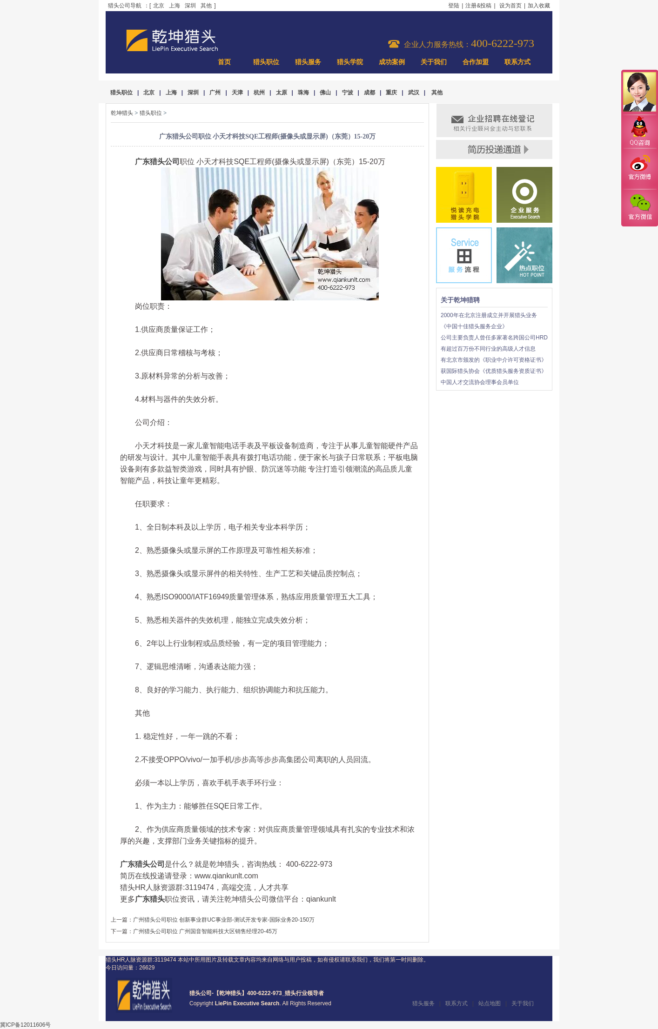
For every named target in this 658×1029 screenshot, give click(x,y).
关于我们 (434, 62)
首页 (224, 62)
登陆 (453, 5)
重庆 (391, 92)
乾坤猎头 (122, 113)
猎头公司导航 (124, 5)
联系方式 (517, 62)
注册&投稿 (478, 5)
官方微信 (639, 207)
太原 (281, 92)
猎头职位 (266, 62)
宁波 (347, 92)
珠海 (303, 92)
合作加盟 (476, 62)
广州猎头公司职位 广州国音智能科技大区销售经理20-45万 (205, 931)
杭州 (259, 92)
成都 (369, 92)
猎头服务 (308, 62)
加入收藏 (539, 5)
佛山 (325, 92)
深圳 (190, 5)
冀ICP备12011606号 (25, 1025)
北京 (158, 5)
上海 (174, 5)
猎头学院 (350, 62)
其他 (206, 5)
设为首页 (510, 5)
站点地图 (489, 1003)
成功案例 (392, 62)
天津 (237, 92)
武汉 (413, 92)
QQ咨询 (639, 131)
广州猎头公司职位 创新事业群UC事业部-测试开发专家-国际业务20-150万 (224, 919)
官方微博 (639, 169)
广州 (215, 92)
